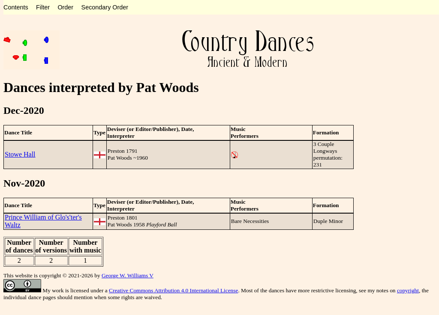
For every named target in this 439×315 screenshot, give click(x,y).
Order (65, 7)
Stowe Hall (20, 154)
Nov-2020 (24, 183)
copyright (408, 290)
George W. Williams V (127, 275)
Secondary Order (105, 7)
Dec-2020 (23, 110)
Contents (15, 7)
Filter (43, 7)
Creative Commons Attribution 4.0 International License (173, 290)
